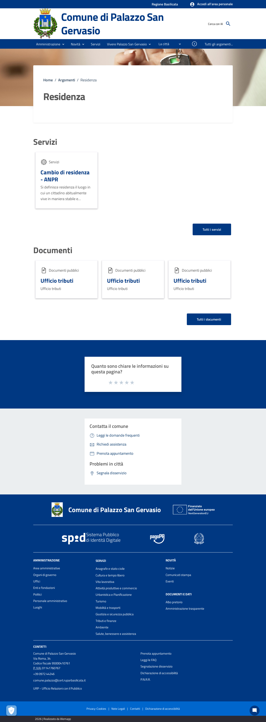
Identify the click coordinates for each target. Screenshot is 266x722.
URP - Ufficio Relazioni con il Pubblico (57, 688)
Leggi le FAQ (148, 660)
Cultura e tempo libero (110, 575)
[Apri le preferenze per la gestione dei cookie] (11, 710)
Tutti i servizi (212, 229)
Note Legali (118, 708)
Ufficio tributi (57, 280)
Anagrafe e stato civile (110, 568)
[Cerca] (228, 23)
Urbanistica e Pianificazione (114, 594)
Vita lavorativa (105, 581)
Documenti (52, 250)
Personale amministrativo (50, 600)
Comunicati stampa (178, 574)
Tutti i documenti (209, 319)
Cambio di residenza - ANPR (65, 175)
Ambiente (102, 627)
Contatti (39, 646)
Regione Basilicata (165, 4)
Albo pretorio (174, 602)
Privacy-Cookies (96, 708)
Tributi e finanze (106, 620)
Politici (37, 594)
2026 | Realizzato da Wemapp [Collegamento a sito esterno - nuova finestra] (53, 719)
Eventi (170, 581)
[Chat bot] (254, 710)
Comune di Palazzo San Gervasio (112, 23)
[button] (211, 4)
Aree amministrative (46, 568)
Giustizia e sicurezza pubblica (115, 614)
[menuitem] (162, 44)
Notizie (170, 568)
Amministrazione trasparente (185, 608)
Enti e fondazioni (44, 587)
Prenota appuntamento (155, 653)
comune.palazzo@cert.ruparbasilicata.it (59, 680)
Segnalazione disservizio (156, 666)
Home (48, 80)
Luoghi (37, 607)
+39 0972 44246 (43, 673)
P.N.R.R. (145, 679)
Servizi (45, 142)
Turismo (101, 601)
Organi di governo (44, 574)
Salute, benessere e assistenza (116, 633)
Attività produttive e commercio (116, 588)
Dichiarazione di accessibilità (159, 673)
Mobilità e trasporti (108, 607)
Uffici (36, 581)
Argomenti (66, 80)
